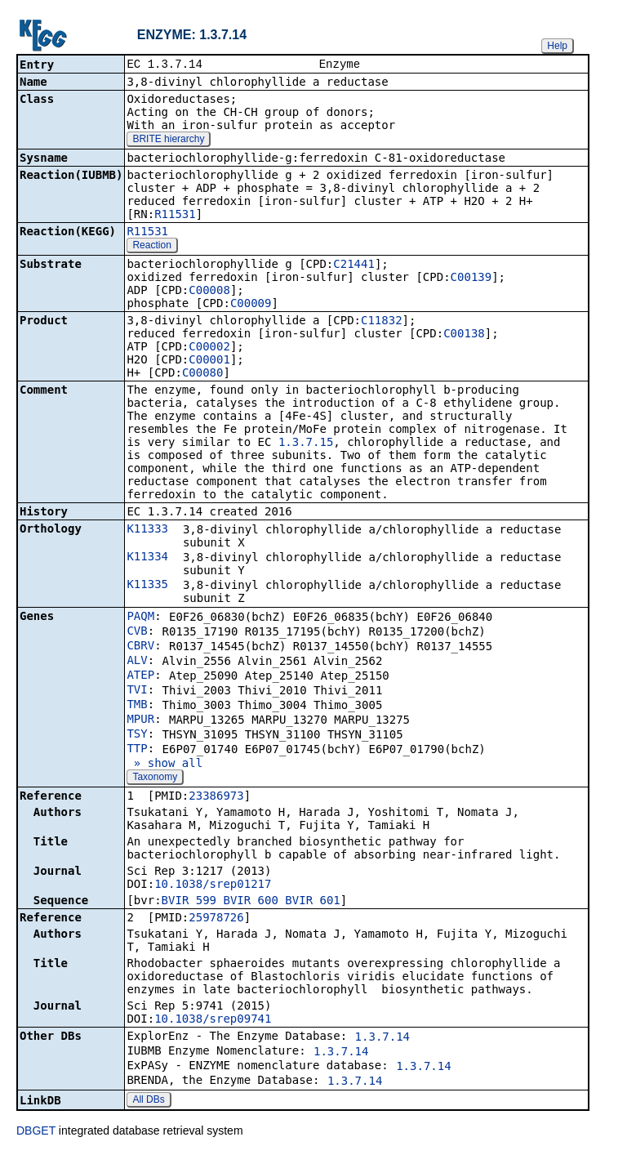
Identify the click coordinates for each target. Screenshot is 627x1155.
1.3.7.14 (382, 1038)
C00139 (471, 278)
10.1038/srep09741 (212, 1020)
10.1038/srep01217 (212, 885)
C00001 (209, 361)
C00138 (464, 334)
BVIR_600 (250, 901)
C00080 (203, 374)
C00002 (209, 348)
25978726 (216, 918)
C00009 (251, 304)
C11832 (381, 321)
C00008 (209, 291)
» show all (164, 764)
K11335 (147, 585)
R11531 (175, 215)
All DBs (148, 1101)
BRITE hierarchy (168, 140)
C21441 (354, 265)
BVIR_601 (312, 901)
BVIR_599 (189, 901)
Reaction (151, 246)
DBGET (36, 1132)
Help (557, 45)
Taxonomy (154, 778)
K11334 (147, 557)
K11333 (147, 530)
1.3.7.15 (305, 443)
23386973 (216, 797)
